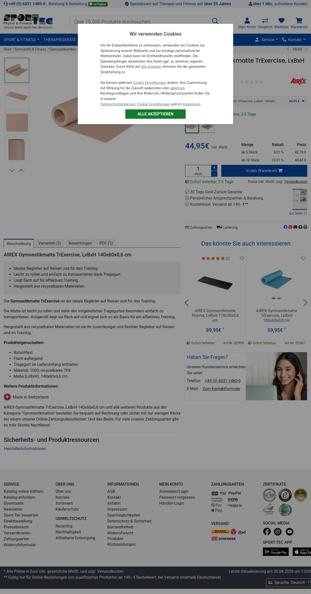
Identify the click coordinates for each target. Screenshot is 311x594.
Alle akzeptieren (155, 114)
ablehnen (177, 88)
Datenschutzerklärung (117, 104)
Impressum (191, 104)
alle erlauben (151, 67)
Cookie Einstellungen (149, 83)
